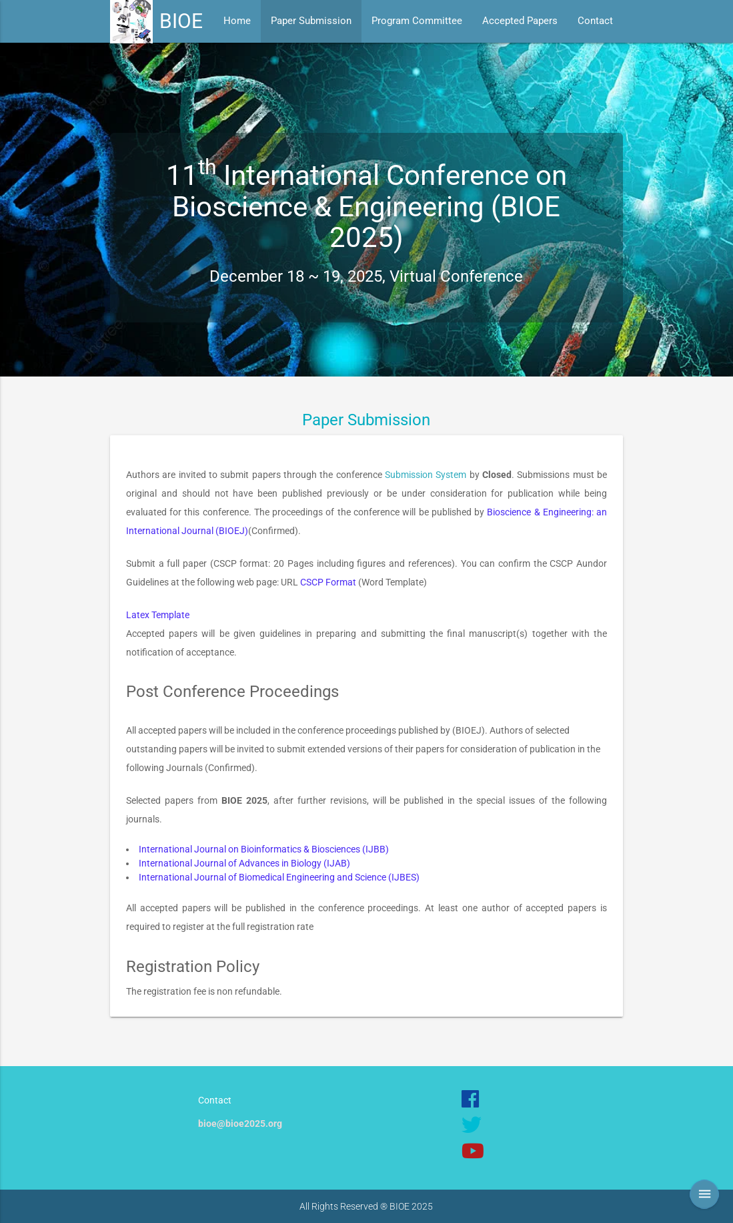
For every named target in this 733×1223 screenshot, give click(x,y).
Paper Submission (311, 21)
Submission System (425, 474)
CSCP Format (328, 582)
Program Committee (417, 21)
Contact (595, 21)
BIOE (181, 21)
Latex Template (157, 614)
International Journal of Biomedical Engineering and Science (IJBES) (279, 877)
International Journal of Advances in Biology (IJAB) (244, 863)
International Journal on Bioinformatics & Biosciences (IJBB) (264, 849)
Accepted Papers (520, 21)
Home (237, 21)
